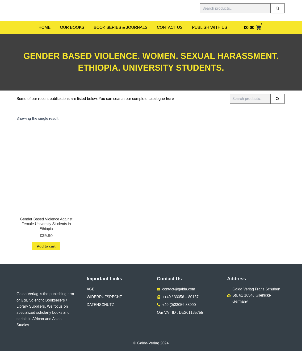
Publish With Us (209, 27)
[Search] (277, 8)
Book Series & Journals (120, 27)
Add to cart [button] (46, 246)
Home (44, 27)
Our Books (72, 27)
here (170, 99)
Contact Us (170, 27)
